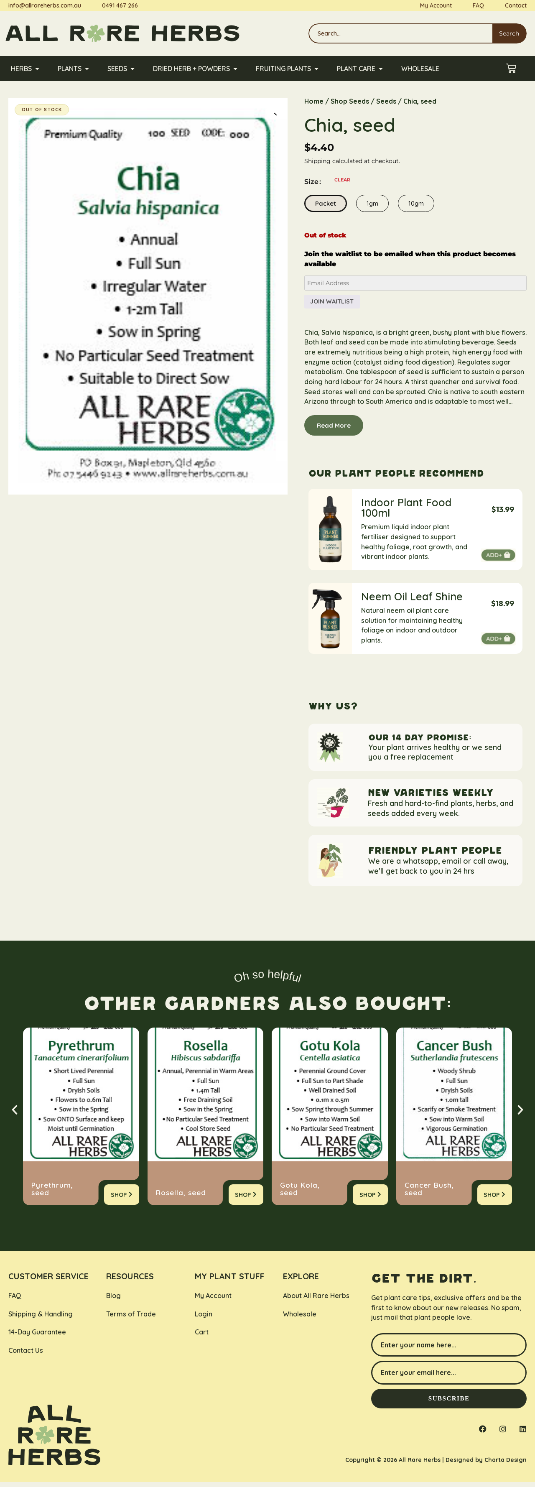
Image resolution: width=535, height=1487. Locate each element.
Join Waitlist (335, 303)
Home (314, 101)
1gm (372, 204)
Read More (334, 429)
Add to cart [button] (498, 559)
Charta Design (505, 1465)
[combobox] (399, 33)
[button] (273, 112)
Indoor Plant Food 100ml (406, 511)
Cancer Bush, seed (429, 1193)
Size (311, 182)
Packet (325, 204)
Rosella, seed (181, 1197)
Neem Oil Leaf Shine (412, 600)
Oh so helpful (267, 981)
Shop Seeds (350, 101)
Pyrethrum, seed (52, 1193)
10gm (416, 204)
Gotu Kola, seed (300, 1193)
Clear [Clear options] (342, 180)
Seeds (386, 101)
